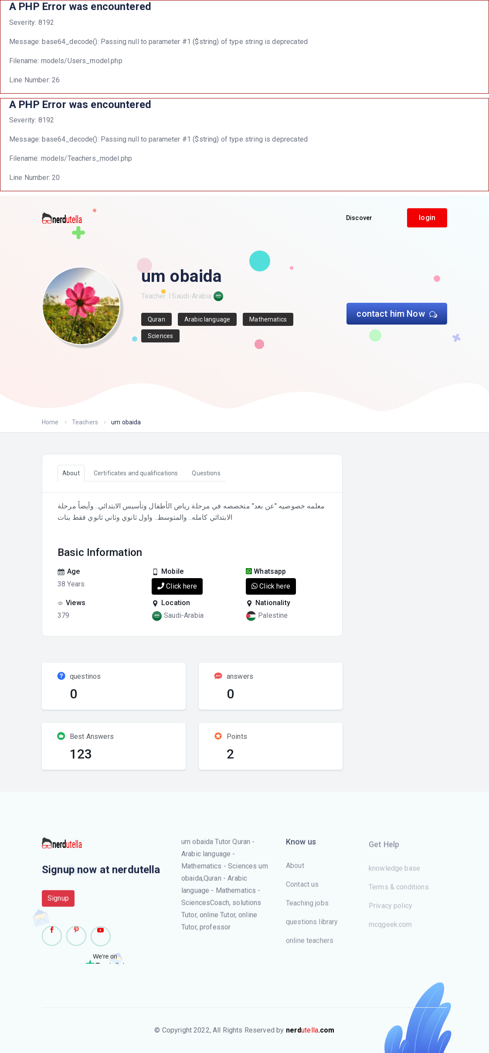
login (427, 217)
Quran (156, 319)
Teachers (85, 422)
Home (50, 422)
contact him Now (397, 313)
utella (310, 1030)
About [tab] (71, 473)
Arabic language (207, 319)
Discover (359, 217)
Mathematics (268, 319)
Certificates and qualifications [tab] (136, 473)
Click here (177, 586)
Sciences (160, 335)
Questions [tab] (206, 473)
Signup (58, 905)
